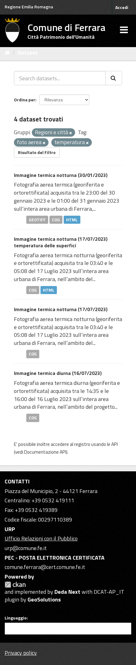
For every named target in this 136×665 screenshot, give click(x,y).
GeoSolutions (44, 599)
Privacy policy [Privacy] (21, 653)
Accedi (121, 7)
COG (56, 219)
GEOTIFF (37, 219)
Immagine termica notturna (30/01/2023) (61, 175)
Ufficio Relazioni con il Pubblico (41, 538)
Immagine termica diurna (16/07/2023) (58, 373)
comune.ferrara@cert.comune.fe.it (45, 567)
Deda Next (67, 592)
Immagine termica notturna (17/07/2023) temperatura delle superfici (61, 242)
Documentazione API (45, 452)
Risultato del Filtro (37, 152)
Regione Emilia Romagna (29, 6)
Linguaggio (16, 618)
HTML (72, 219)
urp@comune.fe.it (26, 548)
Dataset (28, 52)
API (114, 444)
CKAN (15, 584)
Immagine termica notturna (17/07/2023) (61, 309)
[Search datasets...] (60, 78)
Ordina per (24, 99)
